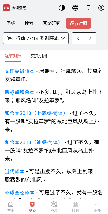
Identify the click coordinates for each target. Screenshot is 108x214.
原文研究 (51, 23)
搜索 (29, 23)
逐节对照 (78, 23)
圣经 (11, 23)
